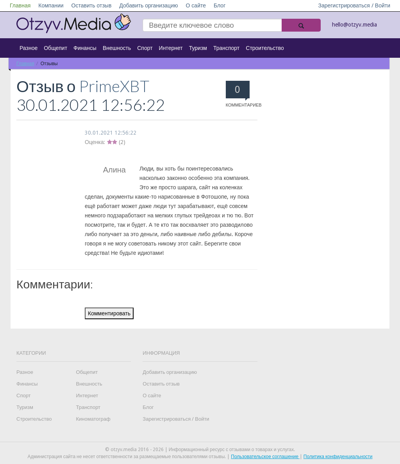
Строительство (265, 48)
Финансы (84, 48)
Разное (29, 48)
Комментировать (109, 313)
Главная (20, 5)
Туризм (198, 48)
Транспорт (226, 48)
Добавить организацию (148, 5)
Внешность (117, 48)
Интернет (171, 48)
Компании (50, 5)
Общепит (55, 48)
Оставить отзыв (91, 5)
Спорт (144, 48)
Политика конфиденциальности (338, 456)
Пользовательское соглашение (265, 456)
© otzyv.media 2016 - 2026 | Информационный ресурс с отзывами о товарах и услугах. (200, 449)
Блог (219, 5)
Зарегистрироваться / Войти (354, 5)
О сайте (196, 5)
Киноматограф (93, 419)
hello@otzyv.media (354, 24)
